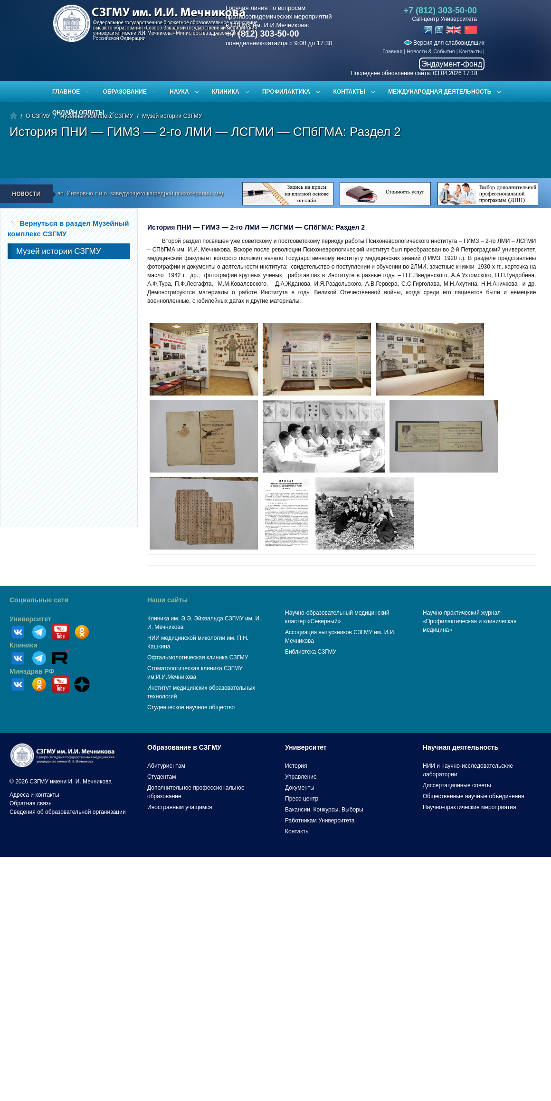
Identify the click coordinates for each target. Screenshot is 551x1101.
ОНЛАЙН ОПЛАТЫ (78, 112)
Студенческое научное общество (191, 707)
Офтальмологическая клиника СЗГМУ (197, 657)
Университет (30, 619)
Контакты (470, 51)
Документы (299, 787)
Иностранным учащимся (179, 807)
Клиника (225, 91)
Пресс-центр (301, 798)
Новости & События (431, 51)
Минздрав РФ (32, 671)
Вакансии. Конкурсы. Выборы (324, 809)
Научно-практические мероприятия (469, 807)
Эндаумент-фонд (451, 64)
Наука (179, 91)
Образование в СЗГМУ (184, 747)
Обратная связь (30, 803)
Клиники (24, 645)
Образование (125, 91)
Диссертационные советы (457, 785)
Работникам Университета (320, 820)
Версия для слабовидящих (444, 42)
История (296, 766)
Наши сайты (167, 600)
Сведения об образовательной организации (68, 812)
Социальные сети (39, 600)
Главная (392, 51)
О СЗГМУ (38, 116)
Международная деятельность (439, 91)
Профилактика (286, 91)
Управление (301, 776)
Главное (66, 91)
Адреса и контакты (34, 795)
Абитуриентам (166, 766)
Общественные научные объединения (473, 796)
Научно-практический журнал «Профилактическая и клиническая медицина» (470, 621)
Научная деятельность (460, 747)
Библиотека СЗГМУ (310, 651)
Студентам (161, 776)
